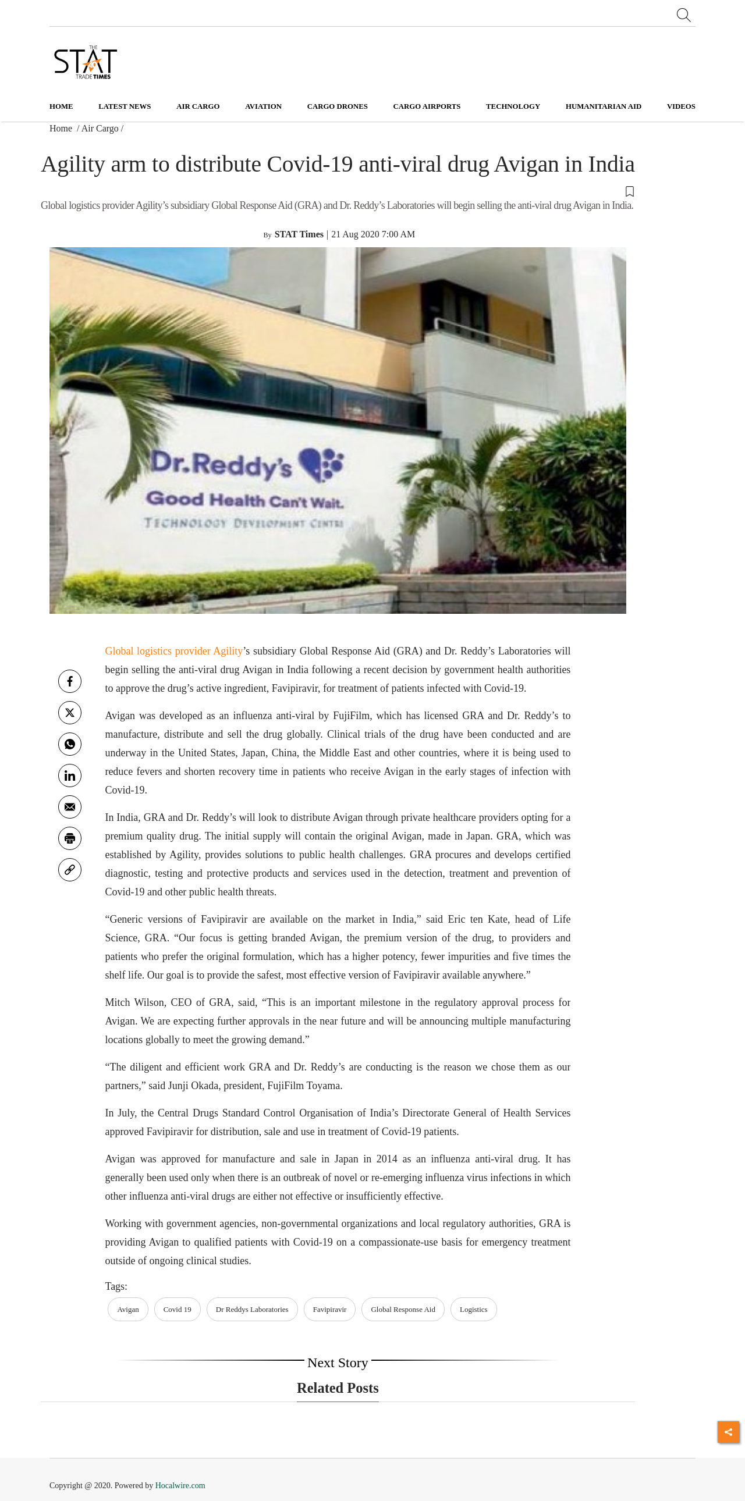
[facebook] (69, 681)
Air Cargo (100, 128)
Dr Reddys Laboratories (252, 1309)
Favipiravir (330, 1309)
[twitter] (69, 712)
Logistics (474, 1309)
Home (61, 106)
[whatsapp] (69, 744)
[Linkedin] (69, 775)
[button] (338, 191)
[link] (69, 869)
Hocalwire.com (180, 1485)
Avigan (128, 1309)
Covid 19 (177, 1309)
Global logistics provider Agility (174, 651)
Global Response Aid (403, 1309)
